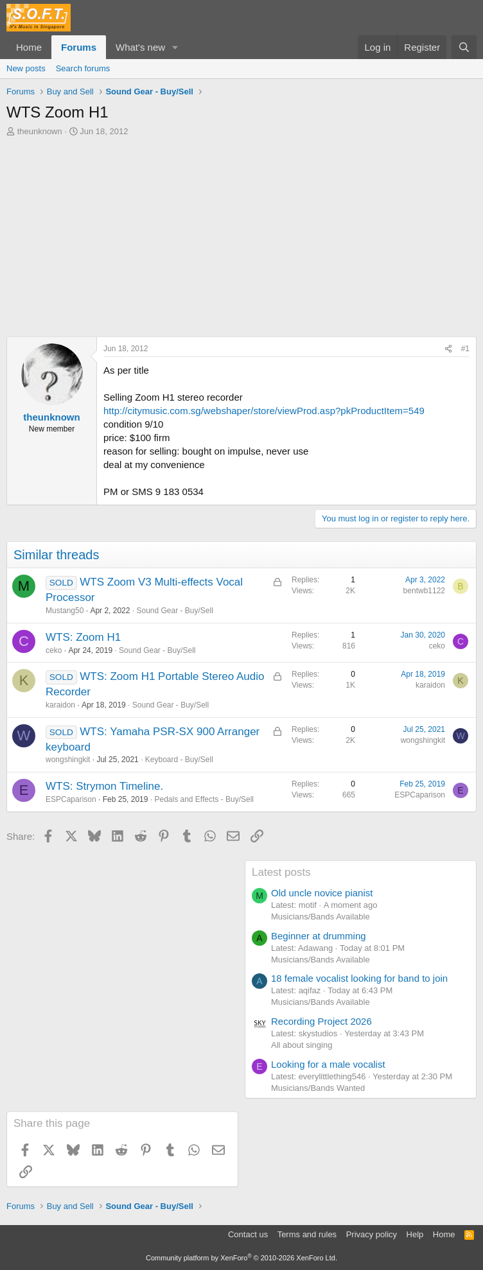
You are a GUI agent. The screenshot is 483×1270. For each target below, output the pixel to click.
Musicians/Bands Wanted (318, 1088)
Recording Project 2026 (321, 1021)
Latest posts (281, 872)
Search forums (83, 68)
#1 (465, 348)
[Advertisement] (241, 234)
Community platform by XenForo (241, 1258)
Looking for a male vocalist (328, 1064)
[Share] (448, 349)
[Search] (464, 47)
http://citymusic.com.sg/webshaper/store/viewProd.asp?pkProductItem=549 (264, 410)
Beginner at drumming (318, 935)
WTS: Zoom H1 (83, 637)
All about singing (301, 1045)
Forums (78, 47)
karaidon (60, 704)
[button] (175, 47)
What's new (140, 47)
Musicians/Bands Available (320, 916)
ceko (54, 650)
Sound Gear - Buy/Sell (174, 610)
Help (415, 1234)
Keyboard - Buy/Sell (179, 759)
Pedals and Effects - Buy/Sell (204, 799)
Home (29, 47)
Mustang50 (64, 610)
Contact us (248, 1234)
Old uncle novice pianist (322, 892)
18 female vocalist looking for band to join (359, 978)
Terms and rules (307, 1234)
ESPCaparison (71, 799)
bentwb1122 (424, 590)
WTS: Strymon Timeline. (104, 786)
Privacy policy (371, 1234)
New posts (26, 68)
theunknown (39, 131)
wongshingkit (68, 759)
